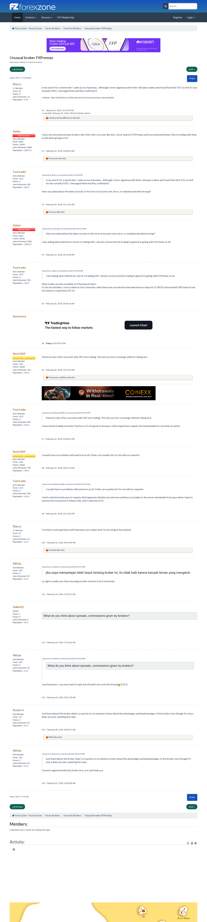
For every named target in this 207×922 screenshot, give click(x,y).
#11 (44, 594)
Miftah (51, 737)
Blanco (65, 377)
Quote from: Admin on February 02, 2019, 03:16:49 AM (62, 271)
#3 (43, 204)
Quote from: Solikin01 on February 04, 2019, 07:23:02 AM (63, 658)
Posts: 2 (16, 614)
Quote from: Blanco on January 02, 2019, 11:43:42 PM (62, 175)
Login (191, 17)
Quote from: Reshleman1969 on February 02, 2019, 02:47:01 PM (66, 413)
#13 (44, 697)
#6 (43, 343)
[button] (192, 78)
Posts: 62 (17, 91)
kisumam (53, 212)
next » (192, 69)
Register (177, 17)
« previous (17, 69)
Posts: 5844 (18, 142)
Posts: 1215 (18, 179)
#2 (43, 151)
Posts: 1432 (18, 364)
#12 (44, 642)
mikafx (52, 118)
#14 (44, 730)
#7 (43, 439)
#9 (43, 514)
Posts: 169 (17, 570)
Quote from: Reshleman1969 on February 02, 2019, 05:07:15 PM (66, 484)
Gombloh (53, 550)
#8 (43, 468)
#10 (44, 542)
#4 (43, 255)
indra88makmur (66, 118)
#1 (43, 110)
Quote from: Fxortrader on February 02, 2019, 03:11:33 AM (64, 229)
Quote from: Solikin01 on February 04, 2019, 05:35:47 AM (63, 567)
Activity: (17, 841)
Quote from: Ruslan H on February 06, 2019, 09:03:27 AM (63, 754)
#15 (44, 783)
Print (192, 78)
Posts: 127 (17, 717)
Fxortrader (53, 158)
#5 (43, 303)
